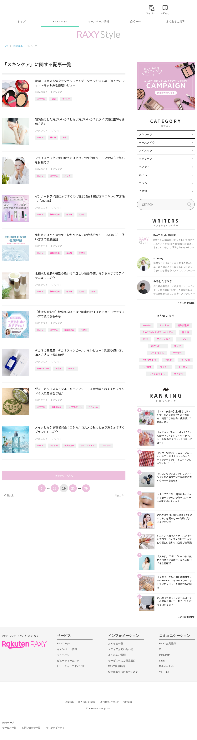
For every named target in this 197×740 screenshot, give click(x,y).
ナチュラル (93, 406)
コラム (143, 183)
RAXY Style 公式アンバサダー (158, 332)
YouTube (164, 672)
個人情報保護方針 (87, 702)
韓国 (54, 98)
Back (8, 495)
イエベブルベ (149, 360)
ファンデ (66, 98)
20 (73, 488)
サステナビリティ (55, 727)
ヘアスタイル (157, 353)
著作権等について (109, 702)
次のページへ (64, 475)
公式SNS (135, 21)
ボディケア (145, 159)
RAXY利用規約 (116, 666)
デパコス (146, 366)
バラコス (72, 368)
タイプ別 (178, 373)
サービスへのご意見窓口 (122, 660)
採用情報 (127, 702)
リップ (177, 346)
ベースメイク (147, 142)
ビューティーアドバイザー (72, 666)
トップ (21, 21)
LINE (162, 660)
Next (119, 495)
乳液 (93, 291)
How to (40, 137)
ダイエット (184, 366)
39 (86, 488)
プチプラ (177, 353)
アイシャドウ (163, 339)
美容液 (58, 368)
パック (67, 175)
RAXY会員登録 (167, 643)
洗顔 (64, 137)
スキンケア (56, 92)
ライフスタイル (75, 406)
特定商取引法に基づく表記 (123, 672)
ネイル (143, 175)
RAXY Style (60, 21)
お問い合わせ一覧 (31, 727)
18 (55, 488)
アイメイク (145, 150)
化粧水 (82, 214)
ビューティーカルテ (68, 660)
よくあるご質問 (175, 21)
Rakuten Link (166, 666)
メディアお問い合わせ (120, 649)
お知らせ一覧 (115, 643)
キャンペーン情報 (98, 21)
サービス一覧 (9, 727)
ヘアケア (144, 167)
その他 (143, 191)
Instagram (164, 654)
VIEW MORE (186, 303)
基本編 (53, 137)
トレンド (184, 339)
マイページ (63, 654)
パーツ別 (185, 360)
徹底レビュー (43, 368)
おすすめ (41, 98)
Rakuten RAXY (19, 9)
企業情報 (69, 702)
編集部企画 (55, 214)
